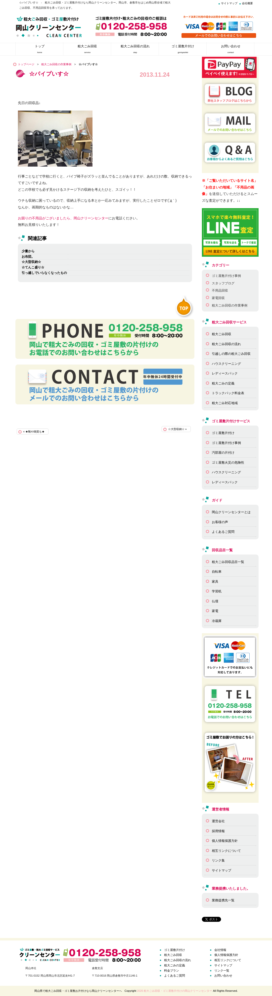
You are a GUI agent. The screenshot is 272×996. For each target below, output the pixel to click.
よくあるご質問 (223, 532)
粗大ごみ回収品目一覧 (228, 562)
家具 (215, 581)
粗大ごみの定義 (223, 383)
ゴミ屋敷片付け (223, 433)
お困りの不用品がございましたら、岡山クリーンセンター (63, 218)
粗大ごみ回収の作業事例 (56, 64)
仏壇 (215, 601)
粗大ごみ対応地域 (225, 403)
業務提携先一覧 (223, 900)
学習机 (217, 591)
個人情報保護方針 (225, 841)
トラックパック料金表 (228, 393)
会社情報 (220, 950)
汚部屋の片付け (223, 452)
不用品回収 (220, 290)
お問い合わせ (223, 975)
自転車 (217, 571)
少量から (28, 251)
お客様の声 (220, 522)
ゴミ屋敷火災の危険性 (228, 462)
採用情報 (218, 831)
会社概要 (247, 3)
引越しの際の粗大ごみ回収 (231, 354)
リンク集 (218, 860)
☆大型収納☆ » (177, 429)
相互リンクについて (226, 851)
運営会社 (218, 821)
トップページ (26, 64)
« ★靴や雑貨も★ (34, 431)
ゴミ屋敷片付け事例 (226, 276)
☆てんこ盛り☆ (33, 267)
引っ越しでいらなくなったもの (44, 273)
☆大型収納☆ (31, 262)
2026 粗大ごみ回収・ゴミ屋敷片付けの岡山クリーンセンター (174, 990)
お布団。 (28, 256)
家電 (215, 611)
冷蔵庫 (217, 621)
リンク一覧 (221, 970)
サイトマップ (229, 3)
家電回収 (218, 298)
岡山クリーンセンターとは (231, 512)
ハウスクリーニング (226, 364)
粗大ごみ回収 (221, 334)
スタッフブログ (223, 283)
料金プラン (171, 970)
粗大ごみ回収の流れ (226, 344)
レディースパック (225, 373)
